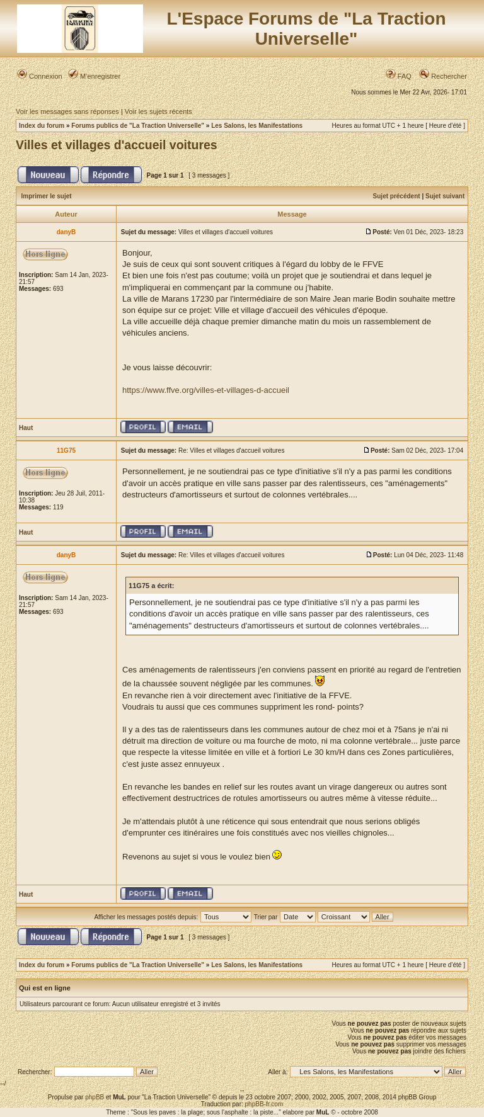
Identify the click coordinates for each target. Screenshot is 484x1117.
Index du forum (41, 125)
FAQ (399, 76)
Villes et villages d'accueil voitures (116, 145)
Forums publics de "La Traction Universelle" (137, 125)
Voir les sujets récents (158, 111)
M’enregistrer (94, 76)
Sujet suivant (444, 196)
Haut (26, 427)
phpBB (94, 1097)
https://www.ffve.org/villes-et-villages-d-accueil (205, 390)
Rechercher (443, 76)
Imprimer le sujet (46, 196)
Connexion (39, 76)
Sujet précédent (396, 196)
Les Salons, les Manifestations (256, 125)
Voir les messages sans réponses (67, 111)
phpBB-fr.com (264, 1104)
